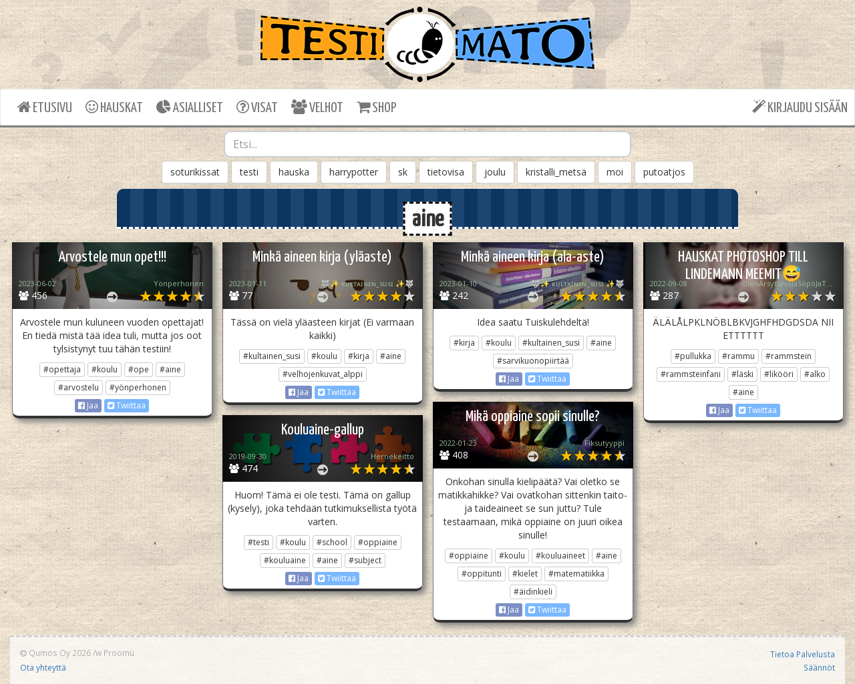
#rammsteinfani (691, 374)
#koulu (105, 369)
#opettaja (62, 369)
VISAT (257, 107)
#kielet (525, 573)
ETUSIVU (44, 107)
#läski (742, 374)
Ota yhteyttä (43, 667)
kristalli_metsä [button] (556, 171)
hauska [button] (294, 171)
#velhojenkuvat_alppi (323, 374)
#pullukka (693, 356)
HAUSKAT (114, 107)
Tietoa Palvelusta (802, 654)
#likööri (779, 374)
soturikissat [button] (195, 171)
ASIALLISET (189, 107)
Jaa (88, 405)
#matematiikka (576, 573)
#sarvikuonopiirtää (533, 360)
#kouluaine (285, 560)
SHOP (376, 107)
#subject (365, 560)
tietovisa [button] (446, 171)
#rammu (738, 356)
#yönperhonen (138, 387)
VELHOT (317, 107)
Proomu (119, 652)
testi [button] (249, 171)
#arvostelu (78, 387)
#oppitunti (482, 573)
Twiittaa (127, 405)
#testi (258, 542)
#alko (815, 374)
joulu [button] (495, 171)
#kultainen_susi (272, 356)
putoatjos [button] (664, 171)
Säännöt (819, 667)
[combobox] (427, 144)
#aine (170, 369)
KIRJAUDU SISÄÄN (800, 107)
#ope (138, 369)
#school (332, 542)
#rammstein (788, 356)
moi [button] (615, 171)
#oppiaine (468, 555)
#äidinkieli (533, 591)
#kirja (358, 356)
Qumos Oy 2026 (55, 652)
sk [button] (402, 171)
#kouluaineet (560, 555)
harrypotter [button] (353, 171)
